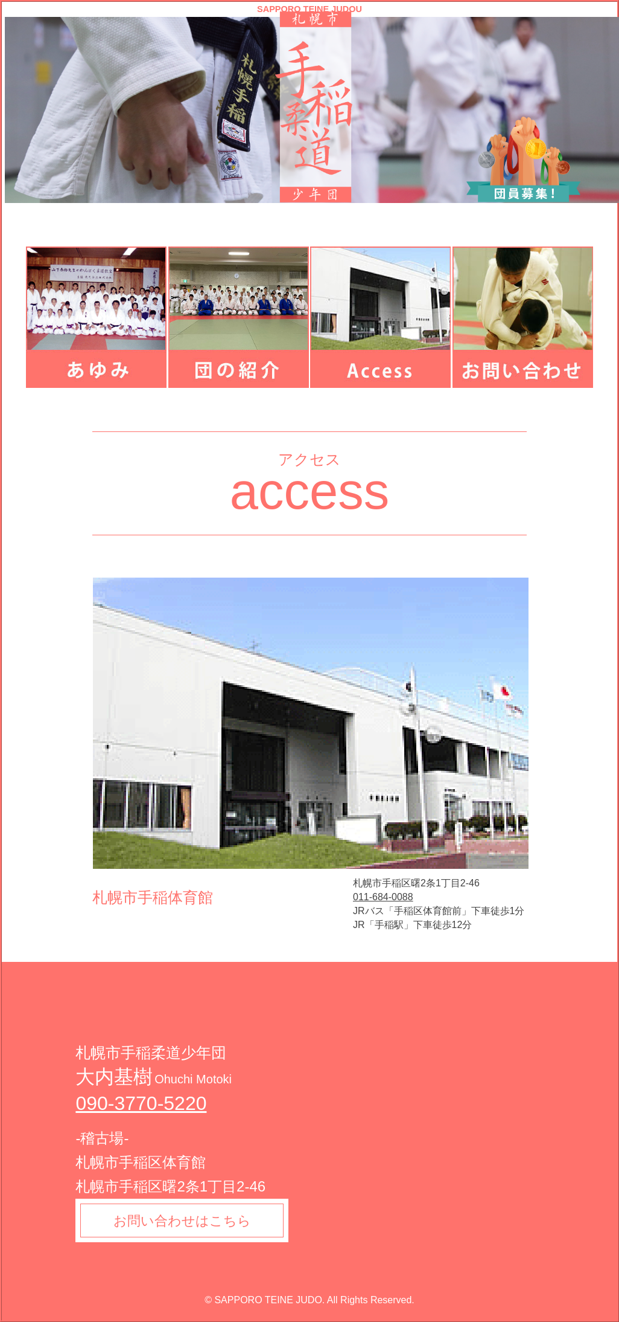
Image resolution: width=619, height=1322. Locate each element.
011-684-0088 (383, 897)
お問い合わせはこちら (183, 1220)
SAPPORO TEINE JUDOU (309, 9)
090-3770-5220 (140, 1103)
